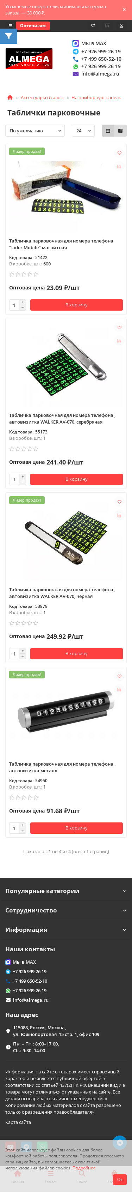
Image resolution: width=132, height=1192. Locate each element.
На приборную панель (96, 97)
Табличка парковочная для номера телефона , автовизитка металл (62, 767)
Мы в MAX (88, 43)
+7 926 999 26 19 (96, 51)
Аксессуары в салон (42, 97)
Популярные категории (66, 891)
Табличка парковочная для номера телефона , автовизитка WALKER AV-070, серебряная (62, 418)
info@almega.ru (95, 74)
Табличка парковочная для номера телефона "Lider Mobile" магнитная (61, 244)
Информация (66, 930)
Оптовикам (33, 26)
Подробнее (84, 1167)
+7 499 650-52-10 (96, 58)
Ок (119, 1179)
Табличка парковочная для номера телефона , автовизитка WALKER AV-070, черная (62, 592)
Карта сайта (18, 1122)
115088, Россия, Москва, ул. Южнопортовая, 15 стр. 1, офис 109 (56, 1030)
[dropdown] (10, 26)
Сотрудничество (66, 910)
